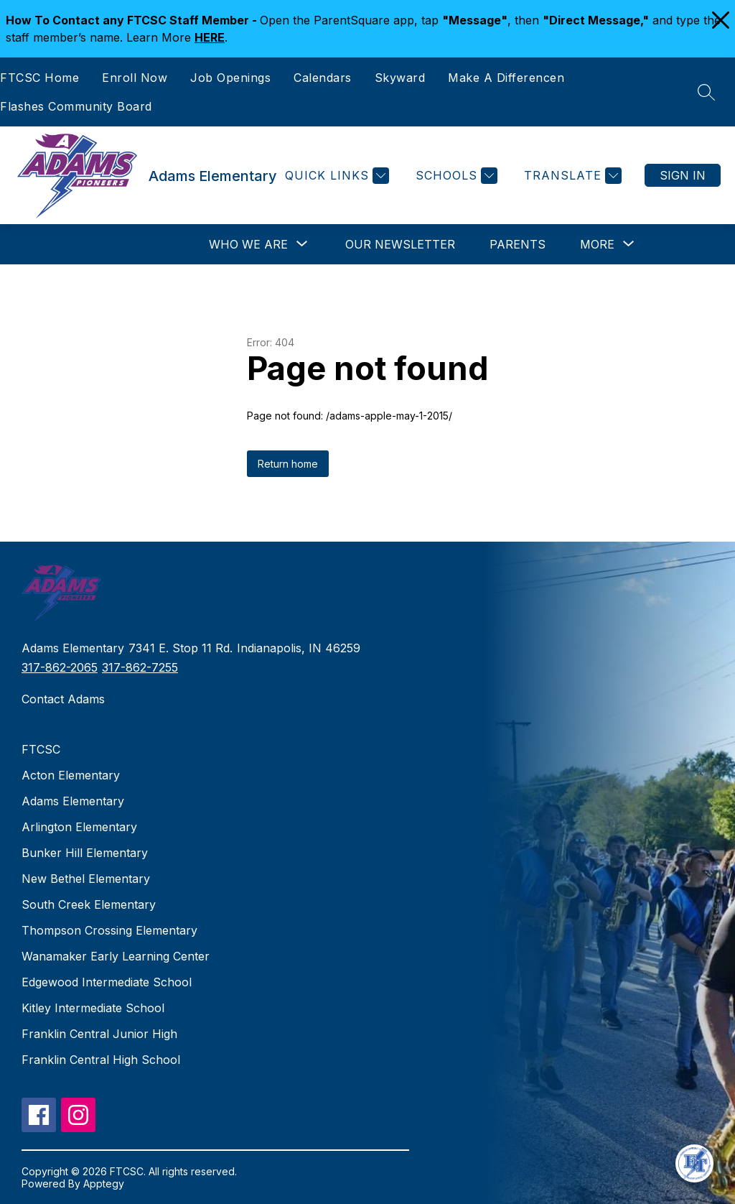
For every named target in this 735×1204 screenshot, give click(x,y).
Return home (288, 464)
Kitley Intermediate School (93, 1008)
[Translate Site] (571, 176)
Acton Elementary (71, 775)
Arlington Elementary (79, 827)
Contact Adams (63, 699)
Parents (518, 244)
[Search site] (706, 92)
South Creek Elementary (89, 904)
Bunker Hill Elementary (85, 853)
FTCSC (41, 749)
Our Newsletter (400, 244)
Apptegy (103, 1183)
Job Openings (230, 77)
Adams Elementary (73, 801)
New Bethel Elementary (86, 878)
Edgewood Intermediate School (107, 982)
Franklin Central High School (101, 1059)
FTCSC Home (39, 77)
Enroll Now (134, 77)
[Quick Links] (335, 176)
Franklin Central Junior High (99, 1034)
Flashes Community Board (76, 106)
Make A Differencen (506, 77)
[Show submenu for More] (597, 244)
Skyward (400, 77)
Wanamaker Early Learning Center (116, 956)
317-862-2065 (60, 667)
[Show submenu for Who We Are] (248, 244)
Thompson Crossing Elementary (109, 930)
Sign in (683, 175)
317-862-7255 (140, 667)
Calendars (323, 77)
